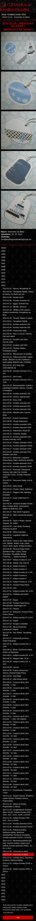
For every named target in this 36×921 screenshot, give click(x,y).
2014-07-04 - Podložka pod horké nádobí (15, 595)
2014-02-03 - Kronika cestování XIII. (16, 324)
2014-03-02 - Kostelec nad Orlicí (15, 345)
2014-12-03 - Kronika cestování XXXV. (17, 824)
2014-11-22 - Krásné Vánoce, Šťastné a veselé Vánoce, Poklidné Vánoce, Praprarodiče (18, 798)
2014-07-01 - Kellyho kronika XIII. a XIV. (18, 591)
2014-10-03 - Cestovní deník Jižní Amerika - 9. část (16, 729)
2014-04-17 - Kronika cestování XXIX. (17, 449)
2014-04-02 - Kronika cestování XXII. (17, 409)
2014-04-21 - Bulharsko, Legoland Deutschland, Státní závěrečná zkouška (18, 459)
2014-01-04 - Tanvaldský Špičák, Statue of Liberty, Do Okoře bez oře (18, 293)
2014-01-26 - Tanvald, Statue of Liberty (18, 318)
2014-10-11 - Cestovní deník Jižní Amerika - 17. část (16, 774)
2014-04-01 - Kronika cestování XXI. (17, 406)
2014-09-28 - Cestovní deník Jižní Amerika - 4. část (16, 700)
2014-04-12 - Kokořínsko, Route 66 (16, 431)
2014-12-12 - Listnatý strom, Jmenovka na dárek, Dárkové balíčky (18, 859)
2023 (3, 900)
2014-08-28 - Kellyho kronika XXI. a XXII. (16, 663)
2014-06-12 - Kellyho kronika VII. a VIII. (18, 572)
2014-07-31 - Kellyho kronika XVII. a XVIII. (17, 645)
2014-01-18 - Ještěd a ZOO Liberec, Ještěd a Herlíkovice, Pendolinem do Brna (17, 312)
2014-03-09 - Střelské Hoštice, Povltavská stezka (14, 349)
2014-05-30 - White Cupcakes (14, 532)
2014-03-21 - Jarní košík (12, 377)
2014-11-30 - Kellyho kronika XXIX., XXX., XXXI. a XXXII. (16, 819)
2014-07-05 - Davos (10, 600)
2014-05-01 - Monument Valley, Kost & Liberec (17, 481)
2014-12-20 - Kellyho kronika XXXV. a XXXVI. (17, 870)
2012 (3, 279)
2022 (3, 897)
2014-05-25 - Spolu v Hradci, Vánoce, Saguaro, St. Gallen (17, 522)
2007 (3, 263)
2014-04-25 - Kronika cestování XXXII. (17, 466)
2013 (3, 282)
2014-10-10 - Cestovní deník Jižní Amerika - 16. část (16, 768)
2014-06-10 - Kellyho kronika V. (15, 566)
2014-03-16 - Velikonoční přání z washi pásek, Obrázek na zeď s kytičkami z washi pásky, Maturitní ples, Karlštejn (18, 359)
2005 (3, 257)
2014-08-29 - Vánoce (11, 667)
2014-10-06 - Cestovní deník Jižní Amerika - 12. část (16, 746)
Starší (3, 248)
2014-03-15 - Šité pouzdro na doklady (17, 354)
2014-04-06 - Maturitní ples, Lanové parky (16, 413)
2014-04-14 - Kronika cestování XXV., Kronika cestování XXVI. (17, 438)
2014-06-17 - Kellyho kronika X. (15, 579)
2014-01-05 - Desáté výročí (13, 297)
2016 (3, 878)
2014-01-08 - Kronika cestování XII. (16, 300)
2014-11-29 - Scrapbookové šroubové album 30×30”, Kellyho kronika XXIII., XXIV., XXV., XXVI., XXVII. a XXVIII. (17, 812)
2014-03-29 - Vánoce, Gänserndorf (16, 397)
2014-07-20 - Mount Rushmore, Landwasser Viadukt (15, 628)
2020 (3, 890)
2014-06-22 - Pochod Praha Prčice (16, 585)
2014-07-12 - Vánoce (11, 609)
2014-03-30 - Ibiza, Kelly (12, 400)
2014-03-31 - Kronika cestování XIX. (17, 403)
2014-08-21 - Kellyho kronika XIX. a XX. (18, 655)
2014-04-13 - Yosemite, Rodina (15, 434)
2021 (3, 893)
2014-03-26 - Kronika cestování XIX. (17, 394)
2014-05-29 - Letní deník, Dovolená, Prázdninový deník (16, 527)
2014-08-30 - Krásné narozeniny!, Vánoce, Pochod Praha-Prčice (16, 671)
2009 (3, 270)
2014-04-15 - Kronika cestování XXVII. (17, 443)
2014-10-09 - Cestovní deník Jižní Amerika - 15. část (16, 763)
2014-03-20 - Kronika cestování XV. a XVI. (17, 372)
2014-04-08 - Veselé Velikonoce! (15, 421)
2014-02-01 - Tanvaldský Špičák (15, 321)
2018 (3, 884)
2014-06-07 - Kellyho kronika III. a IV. (17, 560)
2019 (3, 887)
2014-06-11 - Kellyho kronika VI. (15, 569)
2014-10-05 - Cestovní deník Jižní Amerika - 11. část (16, 740)
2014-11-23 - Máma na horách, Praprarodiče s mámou (15, 805)
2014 (24, 14)
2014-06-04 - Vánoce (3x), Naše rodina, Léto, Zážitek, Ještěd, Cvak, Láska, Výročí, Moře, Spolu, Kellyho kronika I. (18, 543)
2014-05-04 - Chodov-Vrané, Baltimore (17, 489)
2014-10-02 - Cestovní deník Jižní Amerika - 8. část (16, 723)
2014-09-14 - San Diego (12, 676)
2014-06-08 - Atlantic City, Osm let (16, 563)
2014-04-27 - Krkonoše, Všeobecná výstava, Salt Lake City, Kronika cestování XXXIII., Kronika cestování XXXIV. (17, 473)
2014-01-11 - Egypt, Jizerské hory (16, 304)
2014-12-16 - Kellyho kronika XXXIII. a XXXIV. (17, 864)
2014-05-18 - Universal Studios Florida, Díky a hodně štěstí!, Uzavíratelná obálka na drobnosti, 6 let (18, 506)
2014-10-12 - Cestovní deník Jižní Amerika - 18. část (16, 780)
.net (19, 4)
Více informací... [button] (8, 912)
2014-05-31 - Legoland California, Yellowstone (16, 536)
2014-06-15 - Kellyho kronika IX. (15, 575)
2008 (3, 267)
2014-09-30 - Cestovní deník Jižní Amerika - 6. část (16, 712)
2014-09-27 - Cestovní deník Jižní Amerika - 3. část (16, 695)
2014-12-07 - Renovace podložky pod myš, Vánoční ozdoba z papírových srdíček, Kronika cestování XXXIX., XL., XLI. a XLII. (18, 844)
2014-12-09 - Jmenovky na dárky (15, 851)
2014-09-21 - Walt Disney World (15, 679)
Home (3, 14)
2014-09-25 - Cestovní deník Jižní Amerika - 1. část (16, 683)
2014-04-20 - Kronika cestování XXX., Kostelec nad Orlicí (17, 453)
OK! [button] (18, 917)
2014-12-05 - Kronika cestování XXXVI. (18, 827)
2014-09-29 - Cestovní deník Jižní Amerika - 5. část (16, 706)
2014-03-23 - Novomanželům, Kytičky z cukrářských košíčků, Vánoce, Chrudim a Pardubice (18, 388)
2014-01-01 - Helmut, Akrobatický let (17, 289)
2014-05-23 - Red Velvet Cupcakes (16, 512)
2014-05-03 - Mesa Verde (12, 486)
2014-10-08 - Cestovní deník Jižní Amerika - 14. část (16, 757)
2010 (3, 273)
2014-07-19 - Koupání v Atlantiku (15, 624)
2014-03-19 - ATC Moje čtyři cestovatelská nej (13, 366)
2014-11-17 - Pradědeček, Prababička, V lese (17, 791)
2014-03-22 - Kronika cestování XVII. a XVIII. (18, 381)
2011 (3, 276)
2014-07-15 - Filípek (10, 621)
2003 (3, 251)
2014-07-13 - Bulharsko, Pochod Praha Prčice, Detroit (18, 613)
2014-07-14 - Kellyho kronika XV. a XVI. (18, 618)
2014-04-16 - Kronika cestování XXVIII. (18, 446)
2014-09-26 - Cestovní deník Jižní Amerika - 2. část (16, 689)
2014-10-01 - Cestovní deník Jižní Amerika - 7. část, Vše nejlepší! (16, 717)
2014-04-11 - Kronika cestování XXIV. (17, 428)
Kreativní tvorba (14, 9)
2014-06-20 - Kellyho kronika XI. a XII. (17, 582)
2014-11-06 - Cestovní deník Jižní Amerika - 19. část (16, 786)
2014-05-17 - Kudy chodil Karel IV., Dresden (16, 499)
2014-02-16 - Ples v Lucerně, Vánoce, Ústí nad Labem (17, 335)
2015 (3, 875)
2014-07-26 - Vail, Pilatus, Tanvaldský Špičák (17, 634)
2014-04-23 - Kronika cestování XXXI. (17, 463)
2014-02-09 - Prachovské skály (15, 331)
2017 (3, 881)
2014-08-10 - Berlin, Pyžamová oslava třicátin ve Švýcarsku (17, 651)
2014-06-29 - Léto (9, 588)
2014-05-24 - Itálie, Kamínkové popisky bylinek (18, 516)
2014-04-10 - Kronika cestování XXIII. (17, 424)
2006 (3, 260)
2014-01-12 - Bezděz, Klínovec (14, 307)
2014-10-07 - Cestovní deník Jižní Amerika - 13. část (16, 751)
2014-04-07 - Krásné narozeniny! (15, 418)
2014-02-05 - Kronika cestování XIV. (16, 327)
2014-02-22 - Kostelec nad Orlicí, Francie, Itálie (15, 340)
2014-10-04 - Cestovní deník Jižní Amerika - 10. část (16, 734)
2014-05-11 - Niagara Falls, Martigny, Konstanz (17, 493)
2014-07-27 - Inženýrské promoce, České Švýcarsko (16, 639)
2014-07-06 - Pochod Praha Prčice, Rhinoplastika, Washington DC (16, 604)
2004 (3, 254)
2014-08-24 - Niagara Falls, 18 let (16, 658)
